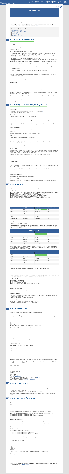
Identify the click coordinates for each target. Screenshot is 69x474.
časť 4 (37, 25)
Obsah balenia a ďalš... (60, 2)
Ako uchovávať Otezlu (54, 2)
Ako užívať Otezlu (42, 2)
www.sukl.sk (38, 377)
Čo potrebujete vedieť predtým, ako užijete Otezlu (20, 31)
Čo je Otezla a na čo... (31, 2)
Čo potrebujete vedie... (37, 2)
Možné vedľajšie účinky (48, 2)
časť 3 (34, 129)
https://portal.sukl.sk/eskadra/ (30, 379)
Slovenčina (57, 6)
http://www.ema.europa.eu (48, 466)
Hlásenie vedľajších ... (65, 2)
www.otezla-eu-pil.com (25, 464)
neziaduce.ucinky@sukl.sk (17, 376)
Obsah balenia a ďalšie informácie (17, 35)
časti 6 (43, 111)
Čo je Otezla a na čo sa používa (17, 30)
